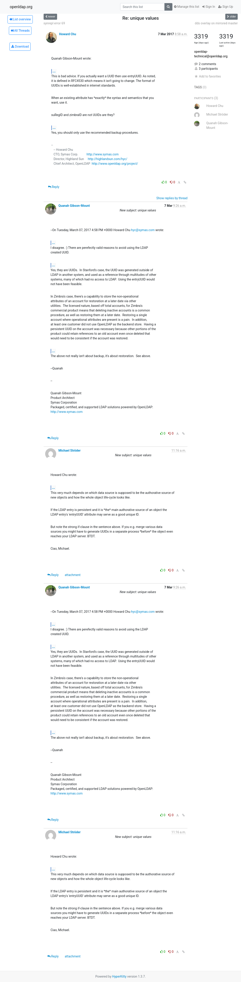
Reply (53, 187)
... (54, 71)
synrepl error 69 (54, 23)
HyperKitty (119, 976)
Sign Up (225, 6)
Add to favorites (207, 76)
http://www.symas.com (103, 154)
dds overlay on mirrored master (216, 23)
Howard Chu (67, 34)
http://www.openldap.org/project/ (115, 163)
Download (20, 46)
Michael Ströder (69, 450)
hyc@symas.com (142, 230)
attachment (72, 575)
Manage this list (186, 6)
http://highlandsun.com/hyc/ (107, 159)
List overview (20, 19)
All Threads (20, 30)
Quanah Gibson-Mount (74, 205)
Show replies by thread (172, 198)
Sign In (208, 6)
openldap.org (21, 7)
